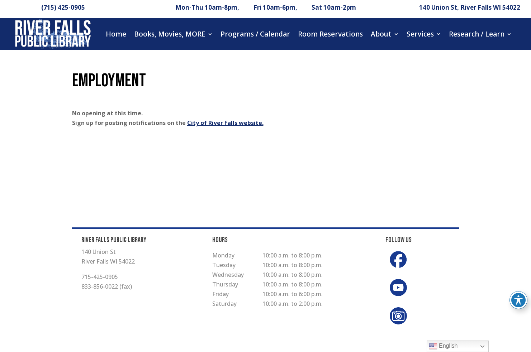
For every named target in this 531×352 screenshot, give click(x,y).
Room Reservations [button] (330, 34)
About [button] (381, 34)
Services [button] (420, 34)
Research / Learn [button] (476, 34)
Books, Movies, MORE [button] (169, 34)
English (443, 346)
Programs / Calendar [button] (255, 34)
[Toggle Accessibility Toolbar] (518, 300)
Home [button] (116, 34)
